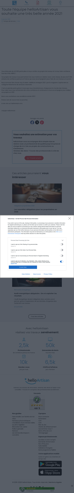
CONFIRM (23, 267)
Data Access (37, 274)
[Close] (70, 219)
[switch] (61, 244)
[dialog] (37, 246)
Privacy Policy (48, 274)
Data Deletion (26, 274)
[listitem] (37, 240)
